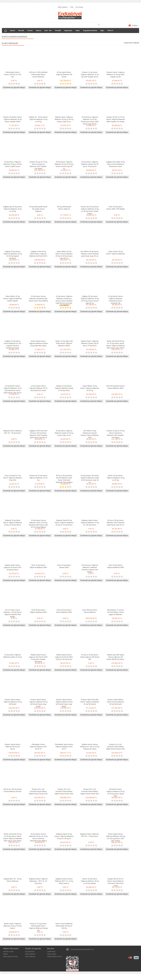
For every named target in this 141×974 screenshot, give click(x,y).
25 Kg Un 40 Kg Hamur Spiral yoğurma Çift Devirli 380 (89, 657)
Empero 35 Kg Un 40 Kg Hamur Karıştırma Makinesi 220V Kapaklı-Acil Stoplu (115, 434)
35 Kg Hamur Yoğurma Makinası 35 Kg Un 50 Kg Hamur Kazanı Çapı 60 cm (64, 165)
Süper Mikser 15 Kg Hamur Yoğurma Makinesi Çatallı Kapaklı (12, 298)
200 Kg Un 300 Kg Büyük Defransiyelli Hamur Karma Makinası (38, 74)
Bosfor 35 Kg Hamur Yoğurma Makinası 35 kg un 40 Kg (116, 478)
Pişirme (38, 30)
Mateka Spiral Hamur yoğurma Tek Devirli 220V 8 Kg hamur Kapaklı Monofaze (38, 658)
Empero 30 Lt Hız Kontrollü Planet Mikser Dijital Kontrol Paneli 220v (38, 791)
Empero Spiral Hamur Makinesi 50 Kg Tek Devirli (12, 746)
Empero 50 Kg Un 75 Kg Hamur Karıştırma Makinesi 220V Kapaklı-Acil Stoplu (38, 165)
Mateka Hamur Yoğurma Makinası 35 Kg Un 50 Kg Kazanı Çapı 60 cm (64, 119)
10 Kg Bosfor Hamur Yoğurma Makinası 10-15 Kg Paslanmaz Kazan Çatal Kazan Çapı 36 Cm (13, 389)
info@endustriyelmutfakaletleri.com (82, 949)
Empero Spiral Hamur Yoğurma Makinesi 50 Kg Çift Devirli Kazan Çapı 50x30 (38, 703)
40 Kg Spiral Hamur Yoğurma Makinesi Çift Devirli (64, 74)
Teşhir (77, 30)
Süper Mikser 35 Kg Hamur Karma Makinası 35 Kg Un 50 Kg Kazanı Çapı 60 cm (64, 255)
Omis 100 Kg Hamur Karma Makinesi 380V (64, 611)
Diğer (102, 30)
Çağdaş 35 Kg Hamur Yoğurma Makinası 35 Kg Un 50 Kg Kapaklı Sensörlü (13, 255)
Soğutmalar (68, 30)
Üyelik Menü (51, 951)
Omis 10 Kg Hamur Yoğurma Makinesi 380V (38, 566)
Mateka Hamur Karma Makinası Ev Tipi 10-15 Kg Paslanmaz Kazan (89, 746)
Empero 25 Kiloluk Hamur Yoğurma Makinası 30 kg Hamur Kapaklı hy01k (12, 119)
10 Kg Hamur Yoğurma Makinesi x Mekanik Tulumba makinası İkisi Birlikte (89, 568)
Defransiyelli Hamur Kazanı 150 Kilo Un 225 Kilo (12, 74)
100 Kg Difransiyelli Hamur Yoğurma (64, 208)
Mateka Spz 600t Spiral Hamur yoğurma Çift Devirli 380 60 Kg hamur (115, 657)
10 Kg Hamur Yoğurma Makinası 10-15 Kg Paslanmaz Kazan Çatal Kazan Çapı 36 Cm (90, 120)
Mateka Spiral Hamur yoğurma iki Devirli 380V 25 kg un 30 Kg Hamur (64, 657)
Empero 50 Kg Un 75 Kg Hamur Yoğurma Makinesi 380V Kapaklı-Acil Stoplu (115, 119)
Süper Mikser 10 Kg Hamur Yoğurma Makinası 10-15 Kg (89, 388)
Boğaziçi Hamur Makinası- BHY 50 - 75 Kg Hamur (89, 835)
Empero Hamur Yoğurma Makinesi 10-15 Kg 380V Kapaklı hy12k (115, 74)
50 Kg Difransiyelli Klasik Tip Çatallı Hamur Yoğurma (38, 209)
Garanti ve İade (8, 951)
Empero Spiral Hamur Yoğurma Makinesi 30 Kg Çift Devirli (13, 702)
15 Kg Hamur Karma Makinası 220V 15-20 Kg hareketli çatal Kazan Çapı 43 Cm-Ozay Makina (38, 523)
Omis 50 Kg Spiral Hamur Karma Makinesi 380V (115, 387)
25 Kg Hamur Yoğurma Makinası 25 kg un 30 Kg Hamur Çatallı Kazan (12, 164)
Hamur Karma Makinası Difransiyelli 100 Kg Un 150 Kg (64, 926)
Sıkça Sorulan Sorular (10, 956)
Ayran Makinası (30, 956)
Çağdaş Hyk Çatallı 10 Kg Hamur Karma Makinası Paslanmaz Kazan (115, 164)
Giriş (72, 7)
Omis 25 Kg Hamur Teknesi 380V (64, 566)
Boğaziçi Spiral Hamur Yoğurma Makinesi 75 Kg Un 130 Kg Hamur (90, 522)
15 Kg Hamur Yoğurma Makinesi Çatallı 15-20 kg (12, 656)
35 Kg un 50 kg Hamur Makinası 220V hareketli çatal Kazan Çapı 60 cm (115, 522)
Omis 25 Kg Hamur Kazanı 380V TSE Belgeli (115, 208)
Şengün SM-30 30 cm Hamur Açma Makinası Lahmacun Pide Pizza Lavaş (115, 882)
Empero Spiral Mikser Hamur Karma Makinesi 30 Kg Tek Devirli (115, 702)
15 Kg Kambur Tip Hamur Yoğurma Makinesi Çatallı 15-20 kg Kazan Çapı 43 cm (90, 479)
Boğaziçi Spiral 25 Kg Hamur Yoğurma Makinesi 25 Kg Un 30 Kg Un (64, 836)
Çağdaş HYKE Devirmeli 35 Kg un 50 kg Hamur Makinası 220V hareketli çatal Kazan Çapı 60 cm (38, 434)
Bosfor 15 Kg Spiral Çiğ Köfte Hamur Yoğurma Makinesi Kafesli (64, 343)
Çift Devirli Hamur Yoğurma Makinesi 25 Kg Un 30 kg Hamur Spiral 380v (115, 792)
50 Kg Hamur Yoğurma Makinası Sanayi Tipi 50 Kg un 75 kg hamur (89, 164)
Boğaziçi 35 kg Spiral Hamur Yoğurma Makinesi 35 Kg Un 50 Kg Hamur (12, 522)
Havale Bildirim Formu (54, 956)
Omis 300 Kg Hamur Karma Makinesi (89, 611)
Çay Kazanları (30, 951)
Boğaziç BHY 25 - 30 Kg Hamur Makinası (12, 880)
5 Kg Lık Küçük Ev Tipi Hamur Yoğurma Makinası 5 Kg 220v (12, 478)
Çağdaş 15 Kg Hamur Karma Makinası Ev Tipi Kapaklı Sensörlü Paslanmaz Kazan (12, 344)
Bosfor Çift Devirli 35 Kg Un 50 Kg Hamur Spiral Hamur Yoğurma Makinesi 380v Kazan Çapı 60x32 (12, 837)
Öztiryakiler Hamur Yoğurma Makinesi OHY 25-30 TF (38, 746)
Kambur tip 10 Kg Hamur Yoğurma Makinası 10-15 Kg (38, 478)
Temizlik (58, 30)
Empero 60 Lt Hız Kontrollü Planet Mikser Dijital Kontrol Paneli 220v (89, 791)
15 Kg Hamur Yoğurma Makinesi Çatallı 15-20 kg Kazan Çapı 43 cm (64, 433)
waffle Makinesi (30, 954)
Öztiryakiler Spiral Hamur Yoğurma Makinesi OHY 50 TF (64, 746)
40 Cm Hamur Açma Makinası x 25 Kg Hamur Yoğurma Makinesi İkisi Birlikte (12, 613)
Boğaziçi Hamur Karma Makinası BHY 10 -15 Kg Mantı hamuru (64, 881)
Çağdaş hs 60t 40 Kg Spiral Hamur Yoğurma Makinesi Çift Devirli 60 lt (38, 254)
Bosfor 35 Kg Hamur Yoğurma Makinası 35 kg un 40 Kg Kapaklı (90, 881)
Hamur (12, 30)
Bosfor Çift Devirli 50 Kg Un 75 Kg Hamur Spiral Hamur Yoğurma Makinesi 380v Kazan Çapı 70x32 (115, 344)
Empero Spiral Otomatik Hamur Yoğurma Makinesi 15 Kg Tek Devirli (89, 702)
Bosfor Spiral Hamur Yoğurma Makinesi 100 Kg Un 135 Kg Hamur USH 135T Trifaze (115, 837)
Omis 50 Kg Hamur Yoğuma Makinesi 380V (38, 611)
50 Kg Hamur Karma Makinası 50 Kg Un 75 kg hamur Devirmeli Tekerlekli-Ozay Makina (38, 837)
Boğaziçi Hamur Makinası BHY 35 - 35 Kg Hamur (12, 432)
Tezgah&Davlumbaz (90, 30)
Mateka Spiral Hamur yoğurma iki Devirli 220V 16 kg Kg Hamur (12, 567)
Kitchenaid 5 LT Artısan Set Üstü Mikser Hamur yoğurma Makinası (115, 612)
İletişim (5, 954)
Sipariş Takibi (51, 954)
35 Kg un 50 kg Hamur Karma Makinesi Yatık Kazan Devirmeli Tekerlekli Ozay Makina (64, 479)
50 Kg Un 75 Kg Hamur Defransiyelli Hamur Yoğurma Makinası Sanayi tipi (38, 927)
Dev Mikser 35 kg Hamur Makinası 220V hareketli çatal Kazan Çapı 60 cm (90, 254)
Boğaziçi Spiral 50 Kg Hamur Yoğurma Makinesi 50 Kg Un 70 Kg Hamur (64, 522)
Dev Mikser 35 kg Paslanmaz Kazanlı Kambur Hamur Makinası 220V (90, 434)
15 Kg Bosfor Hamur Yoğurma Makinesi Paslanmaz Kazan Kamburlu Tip (115, 299)
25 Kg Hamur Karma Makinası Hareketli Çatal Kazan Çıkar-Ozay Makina (38, 298)
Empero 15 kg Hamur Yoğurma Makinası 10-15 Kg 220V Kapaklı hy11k (90, 74)
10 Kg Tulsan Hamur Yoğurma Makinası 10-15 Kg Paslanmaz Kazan (38, 388)
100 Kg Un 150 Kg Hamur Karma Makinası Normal (12, 790)
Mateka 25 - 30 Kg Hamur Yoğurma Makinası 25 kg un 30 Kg (38, 119)
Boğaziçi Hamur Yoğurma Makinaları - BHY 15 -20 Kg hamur (38, 881)
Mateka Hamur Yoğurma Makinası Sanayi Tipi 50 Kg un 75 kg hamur (90, 343)
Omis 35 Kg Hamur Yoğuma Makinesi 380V (115, 566)
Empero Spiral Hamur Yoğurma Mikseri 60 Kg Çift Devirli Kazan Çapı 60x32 (64, 703)
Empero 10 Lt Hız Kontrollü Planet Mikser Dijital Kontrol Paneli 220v (115, 746)
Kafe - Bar (48, 30)
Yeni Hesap (79, 7)
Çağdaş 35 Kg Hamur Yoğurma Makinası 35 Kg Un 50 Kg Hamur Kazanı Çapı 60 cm (90, 299)
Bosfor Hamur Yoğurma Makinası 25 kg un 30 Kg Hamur (12, 926)
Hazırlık (21, 30)
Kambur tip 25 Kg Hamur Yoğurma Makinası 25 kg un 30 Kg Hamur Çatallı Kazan (90, 210)
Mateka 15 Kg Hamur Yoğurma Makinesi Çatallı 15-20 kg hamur (64, 388)
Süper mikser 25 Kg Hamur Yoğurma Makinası (115, 253)
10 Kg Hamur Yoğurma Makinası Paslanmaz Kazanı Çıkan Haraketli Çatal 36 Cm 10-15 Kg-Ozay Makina (64, 300)
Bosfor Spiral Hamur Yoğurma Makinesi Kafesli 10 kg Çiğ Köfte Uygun (38, 343)
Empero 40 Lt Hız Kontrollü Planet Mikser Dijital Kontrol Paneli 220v (64, 791)
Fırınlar (30, 30)
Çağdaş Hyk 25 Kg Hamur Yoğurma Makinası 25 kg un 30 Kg (12, 209)
